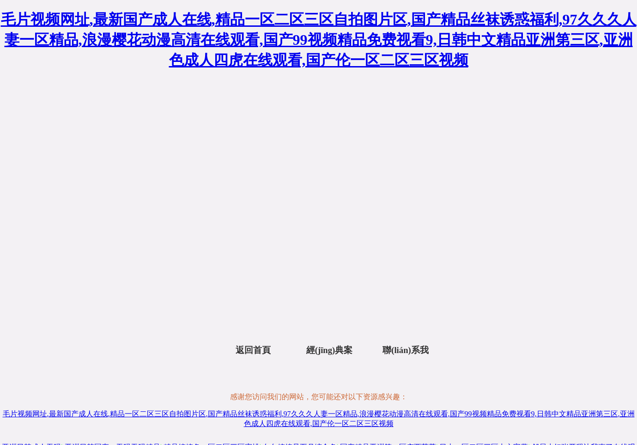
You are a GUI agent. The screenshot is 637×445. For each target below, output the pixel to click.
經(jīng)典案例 (329, 352)
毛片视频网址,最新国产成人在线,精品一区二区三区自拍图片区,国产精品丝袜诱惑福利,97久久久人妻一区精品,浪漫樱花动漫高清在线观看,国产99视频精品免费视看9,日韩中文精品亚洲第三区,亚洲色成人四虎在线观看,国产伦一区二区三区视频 (319, 39)
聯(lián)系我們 (405, 352)
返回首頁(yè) (253, 352)
